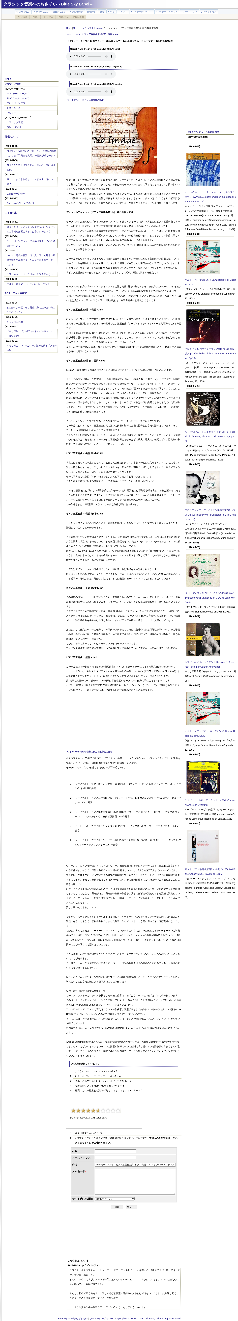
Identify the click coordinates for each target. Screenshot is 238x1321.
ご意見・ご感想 (13, 84)
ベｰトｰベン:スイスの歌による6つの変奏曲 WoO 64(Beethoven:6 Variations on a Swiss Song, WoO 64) (210, 598)
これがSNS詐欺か (16, 193)
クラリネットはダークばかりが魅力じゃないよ (31, 274)
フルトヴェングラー (17, 103)
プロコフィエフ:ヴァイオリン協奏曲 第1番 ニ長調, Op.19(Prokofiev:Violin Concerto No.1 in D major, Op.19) (210, 353)
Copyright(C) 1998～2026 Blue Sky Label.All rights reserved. (148, 1318)
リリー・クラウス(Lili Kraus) (88, 28)
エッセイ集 (11, 212)
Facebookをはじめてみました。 (23, 203)
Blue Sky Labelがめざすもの (73, 1318)
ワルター (11, 112)
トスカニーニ (14, 108)
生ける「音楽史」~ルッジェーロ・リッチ (28, 283)
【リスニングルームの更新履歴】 (204, 132)
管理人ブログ (12, 136)
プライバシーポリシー (101, 1318)
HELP (8, 79)
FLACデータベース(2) (18, 98)
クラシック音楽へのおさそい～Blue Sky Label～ (48, 4)
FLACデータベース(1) (18, 93)
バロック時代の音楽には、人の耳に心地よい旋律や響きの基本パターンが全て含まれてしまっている (31, 260)
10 (118, 1110)
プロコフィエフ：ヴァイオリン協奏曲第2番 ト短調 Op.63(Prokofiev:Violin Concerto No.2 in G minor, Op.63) (210, 515)
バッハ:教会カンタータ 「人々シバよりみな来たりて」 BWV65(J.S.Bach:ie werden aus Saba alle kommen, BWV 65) (210, 197)
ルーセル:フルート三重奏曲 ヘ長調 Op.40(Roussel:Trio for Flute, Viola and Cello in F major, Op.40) (210, 436)
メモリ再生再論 (15, 321)
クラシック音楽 (15, 122)
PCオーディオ (14, 127)
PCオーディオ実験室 (16, 293)
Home (69, 28)
